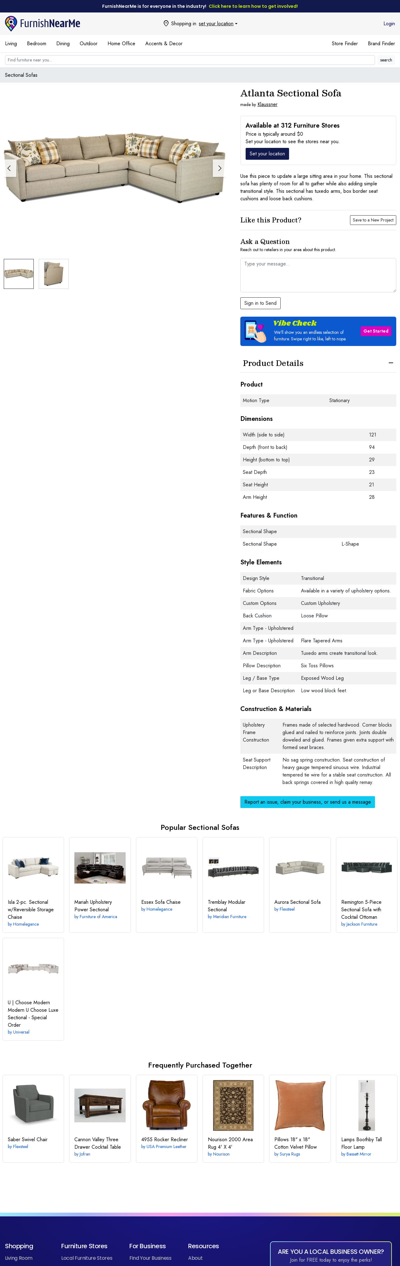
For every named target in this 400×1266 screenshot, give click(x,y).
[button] (219, 168)
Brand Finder (381, 43)
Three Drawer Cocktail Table (97, 1143)
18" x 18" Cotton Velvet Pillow (295, 1143)
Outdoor (89, 43)
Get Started (375, 331)
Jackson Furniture (362, 924)
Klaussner (268, 104)
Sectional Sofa (297, 902)
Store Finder (345, 43)
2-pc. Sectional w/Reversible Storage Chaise (31, 909)
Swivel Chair (28, 1139)
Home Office (121, 43)
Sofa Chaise (161, 902)
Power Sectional (93, 905)
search (386, 60)
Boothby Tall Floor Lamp (361, 1143)
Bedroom (36, 43)
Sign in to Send (260, 303)
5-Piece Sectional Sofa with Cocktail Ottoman (361, 909)
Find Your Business (150, 1258)
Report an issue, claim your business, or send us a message (307, 802)
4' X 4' (230, 1143)
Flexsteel (287, 909)
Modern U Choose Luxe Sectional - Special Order (33, 1014)
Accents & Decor (163, 43)
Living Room (18, 1258)
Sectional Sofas (21, 75)
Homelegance (26, 924)
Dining (63, 43)
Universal (21, 1032)
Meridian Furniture (229, 916)
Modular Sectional (226, 905)
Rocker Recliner (164, 1139)
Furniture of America (98, 916)
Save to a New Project (373, 220)
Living (11, 43)
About (195, 1258)
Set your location (267, 153)
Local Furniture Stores (86, 1258)
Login (389, 23)
